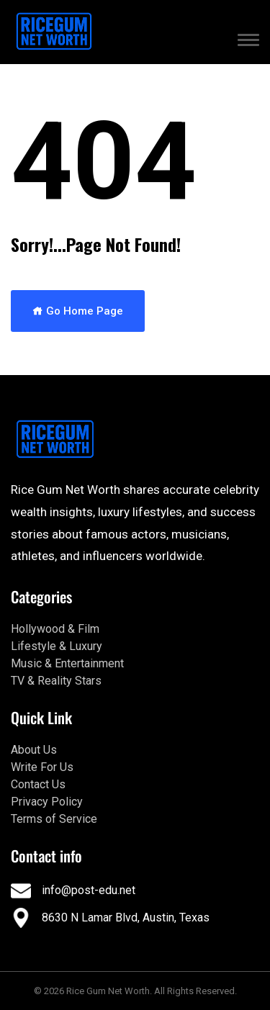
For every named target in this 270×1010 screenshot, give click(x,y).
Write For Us (42, 767)
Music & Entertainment (67, 663)
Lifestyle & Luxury (56, 646)
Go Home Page (77, 311)
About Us (34, 750)
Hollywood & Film (55, 629)
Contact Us (38, 784)
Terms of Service (54, 819)
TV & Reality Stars (56, 680)
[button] (248, 42)
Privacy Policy (47, 801)
